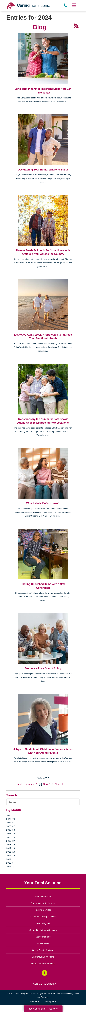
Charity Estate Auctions (43, 957)
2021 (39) (11, 833)
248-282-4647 (44, 984)
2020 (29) (11, 837)
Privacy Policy (51, 1002)
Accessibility (34, 1002)
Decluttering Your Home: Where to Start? (43, 169)
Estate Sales (43, 943)
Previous (29, 784)
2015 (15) (11, 855)
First (19, 784)
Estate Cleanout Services (43, 963)
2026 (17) (11, 815)
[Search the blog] (43, 802)
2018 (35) (11, 844)
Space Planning (43, 936)
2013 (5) (10, 863)
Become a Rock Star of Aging (43, 668)
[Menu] (74, 5)
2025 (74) (11, 819)
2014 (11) (11, 859)
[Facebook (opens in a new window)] (44, 973)
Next (57, 784)
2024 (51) (11, 822)
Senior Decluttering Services (43, 930)
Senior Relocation (42, 896)
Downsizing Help (43, 923)
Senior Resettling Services (43, 916)
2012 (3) (10, 866)
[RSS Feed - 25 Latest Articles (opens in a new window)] (76, 25)
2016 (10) (11, 852)
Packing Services (43, 910)
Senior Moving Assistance (43, 903)
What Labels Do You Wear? (43, 503)
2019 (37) (11, 841)
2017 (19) (11, 848)
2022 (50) (11, 830)
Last (64, 784)
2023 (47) (11, 826)
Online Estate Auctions (43, 950)
